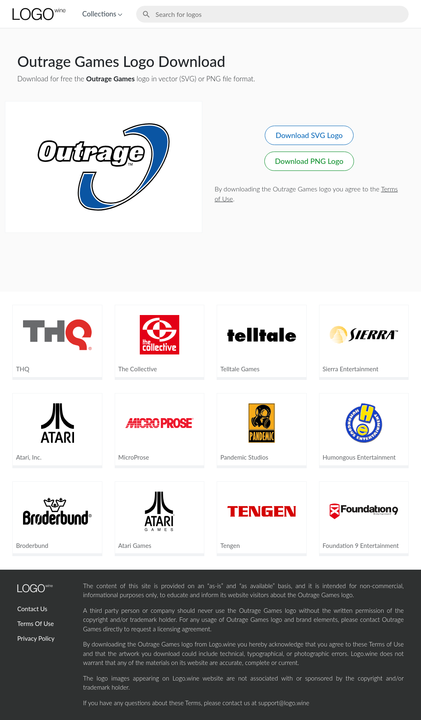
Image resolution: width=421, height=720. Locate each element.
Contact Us (32, 608)
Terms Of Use (35, 623)
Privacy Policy (35, 638)
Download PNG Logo (309, 161)
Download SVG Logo (308, 135)
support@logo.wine (283, 702)
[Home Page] (38, 14)
